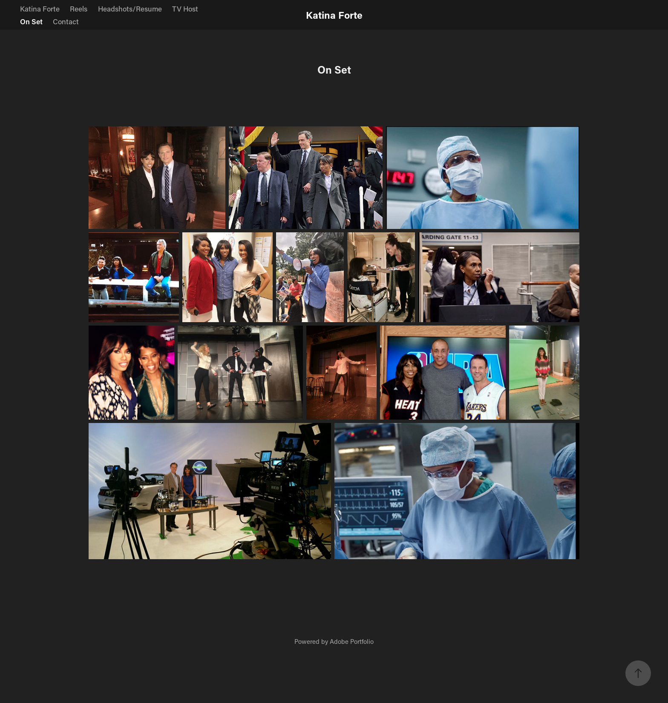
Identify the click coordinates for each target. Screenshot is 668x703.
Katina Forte (40, 8)
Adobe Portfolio (352, 641)
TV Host (185, 8)
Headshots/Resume (130, 8)
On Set (31, 21)
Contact (66, 21)
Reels (78, 8)
